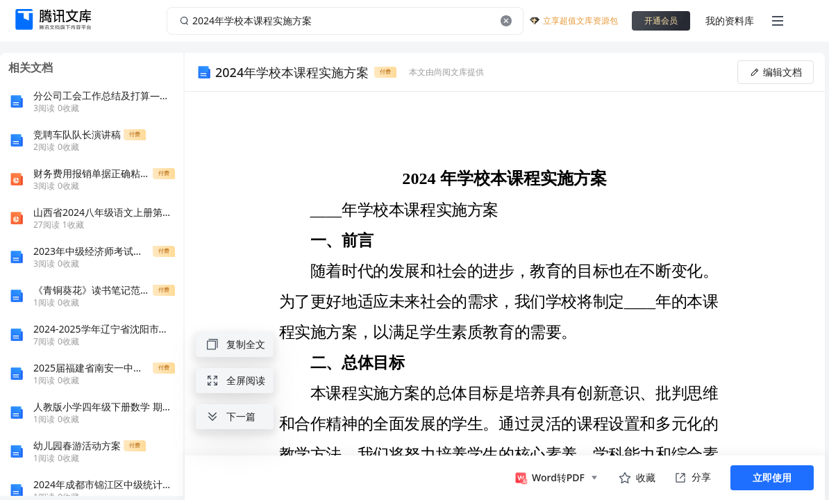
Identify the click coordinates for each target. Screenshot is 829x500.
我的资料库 (729, 20)
